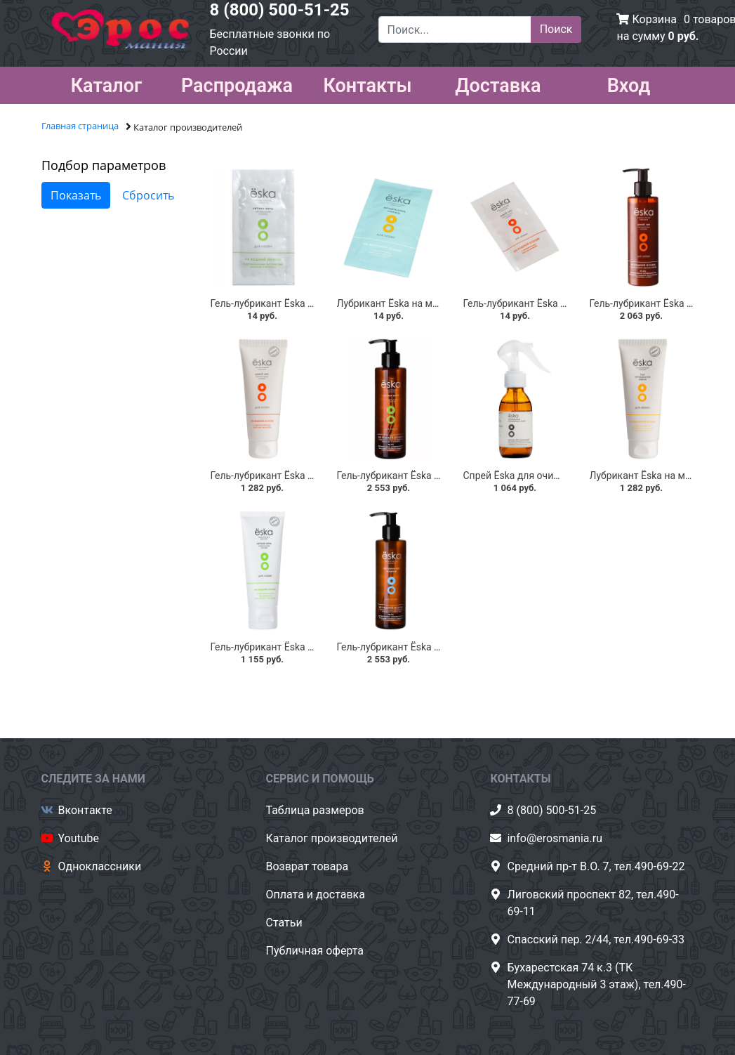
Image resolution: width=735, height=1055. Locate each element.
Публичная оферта (314, 950)
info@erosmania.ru (554, 838)
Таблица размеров (314, 810)
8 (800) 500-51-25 (280, 10)
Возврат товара (306, 866)
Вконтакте (85, 810)
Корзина (654, 19)
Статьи (283, 922)
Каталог (107, 82)
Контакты (367, 82)
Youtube (79, 838)
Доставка (498, 82)
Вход (629, 82)
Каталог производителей (331, 838)
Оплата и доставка (314, 894)
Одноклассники (100, 866)
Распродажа (237, 82)
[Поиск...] (454, 29)
